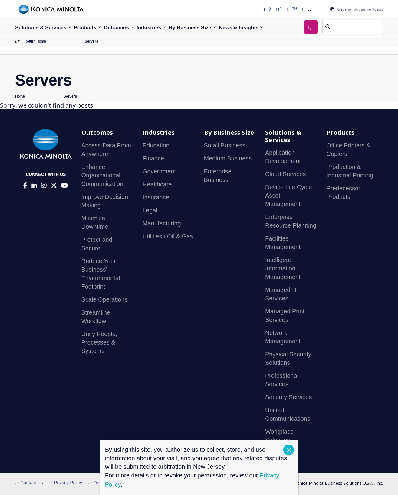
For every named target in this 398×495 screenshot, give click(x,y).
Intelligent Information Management (283, 268)
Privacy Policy (65, 482)
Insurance (156, 197)
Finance (153, 158)
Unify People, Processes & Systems (99, 342)
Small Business (224, 145)
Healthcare (157, 184)
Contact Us (29, 482)
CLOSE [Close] (288, 450)
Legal (150, 210)
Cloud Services (285, 174)
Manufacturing (162, 223)
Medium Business (228, 158)
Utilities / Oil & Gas (168, 236)
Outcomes (116, 28)
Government (159, 171)
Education (156, 145)
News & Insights (238, 28)
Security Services (288, 397)
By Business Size (190, 28)
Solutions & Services (40, 28)
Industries (149, 28)
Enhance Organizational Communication (102, 175)
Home (20, 97)
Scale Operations (104, 299)
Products (85, 28)
